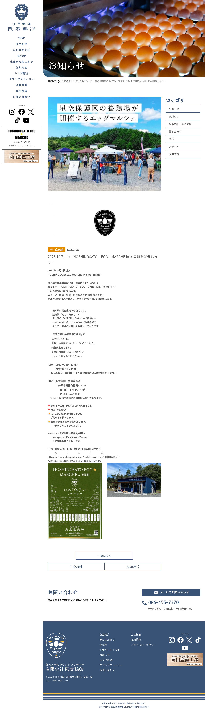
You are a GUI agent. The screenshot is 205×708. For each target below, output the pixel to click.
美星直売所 (175, 131)
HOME (52, 81)
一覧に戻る (104, 554)
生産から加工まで (21, 62)
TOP (21, 38)
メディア (174, 146)
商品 (171, 139)
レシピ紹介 (21, 73)
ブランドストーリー (22, 79)
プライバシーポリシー (143, 643)
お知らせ (21, 67)
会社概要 (21, 85)
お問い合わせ (21, 97)
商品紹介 (21, 44)
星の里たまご (21, 50)
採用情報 (21, 91)
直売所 (21, 56)
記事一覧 (174, 109)
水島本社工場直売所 (180, 124)
